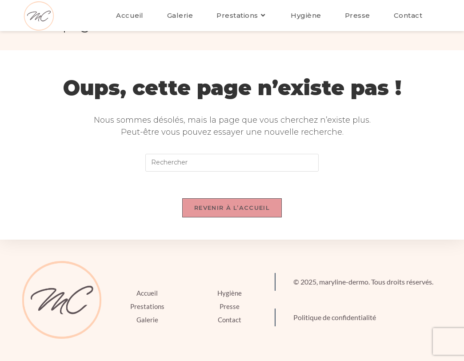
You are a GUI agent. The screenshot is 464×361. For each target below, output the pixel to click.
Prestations (147, 306)
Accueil (147, 293)
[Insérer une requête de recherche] (232, 163)
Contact (229, 320)
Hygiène (229, 293)
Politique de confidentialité (334, 317)
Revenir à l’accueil (232, 207)
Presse (230, 306)
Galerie (147, 320)
